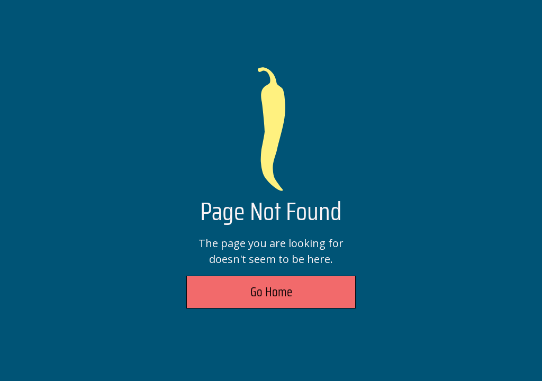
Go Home (271, 292)
